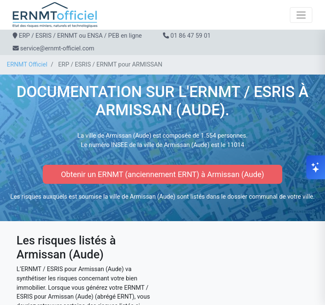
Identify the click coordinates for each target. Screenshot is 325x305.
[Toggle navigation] (301, 15)
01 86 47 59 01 (191, 35)
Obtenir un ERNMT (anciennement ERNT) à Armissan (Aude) (162, 174)
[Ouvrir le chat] (315, 167)
